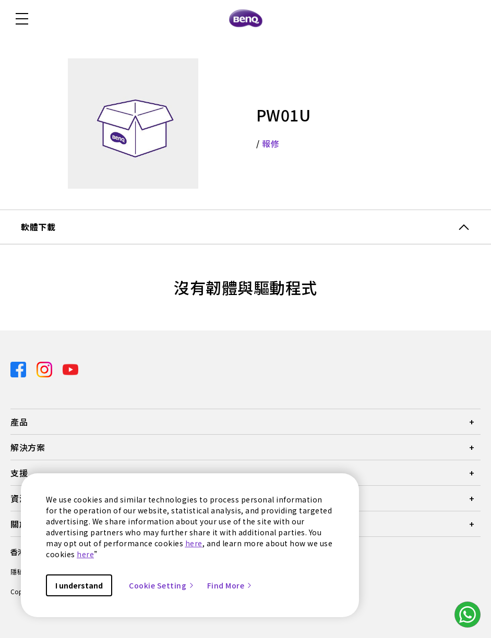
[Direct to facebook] (19, 368)
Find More (230, 585)
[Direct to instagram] (45, 368)
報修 (270, 143)
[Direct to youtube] (70, 368)
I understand (79, 585)
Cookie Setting (162, 585)
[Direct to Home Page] (245, 18)
